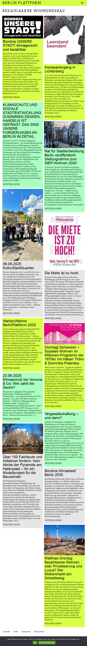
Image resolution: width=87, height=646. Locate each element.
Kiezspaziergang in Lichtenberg (60, 69)
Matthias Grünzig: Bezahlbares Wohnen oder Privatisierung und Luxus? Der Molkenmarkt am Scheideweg (63, 568)
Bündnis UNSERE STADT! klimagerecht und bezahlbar (20, 45)
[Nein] (84, 641)
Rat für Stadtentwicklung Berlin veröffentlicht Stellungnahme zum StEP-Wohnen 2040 (64, 157)
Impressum (26, 631)
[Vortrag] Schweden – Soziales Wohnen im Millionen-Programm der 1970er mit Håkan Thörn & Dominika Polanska (64, 355)
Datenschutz (39, 631)
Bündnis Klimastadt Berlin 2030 (60, 473)
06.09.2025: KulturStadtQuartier (18, 266)
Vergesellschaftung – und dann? (61, 416)
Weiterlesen (11, 97)
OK (35, 643)
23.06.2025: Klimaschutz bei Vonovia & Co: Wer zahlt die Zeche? (22, 382)
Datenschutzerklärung (46, 643)
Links (15, 631)
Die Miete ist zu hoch (61, 273)
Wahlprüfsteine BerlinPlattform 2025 (19, 323)
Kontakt (6, 631)
